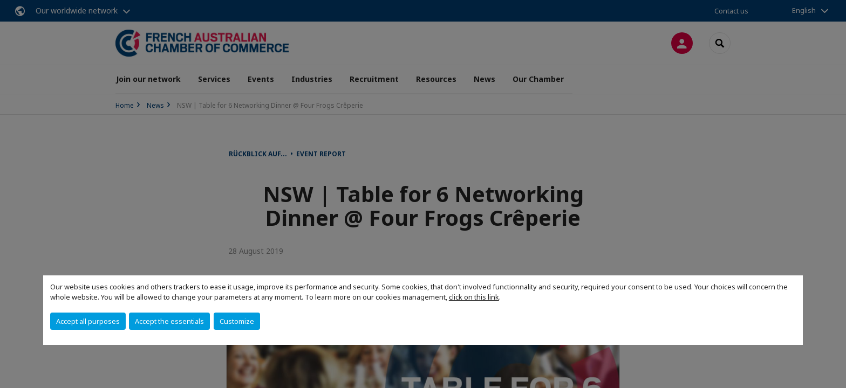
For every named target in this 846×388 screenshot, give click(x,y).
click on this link (474, 297)
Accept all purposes (88, 321)
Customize (237, 321)
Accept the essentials (169, 321)
